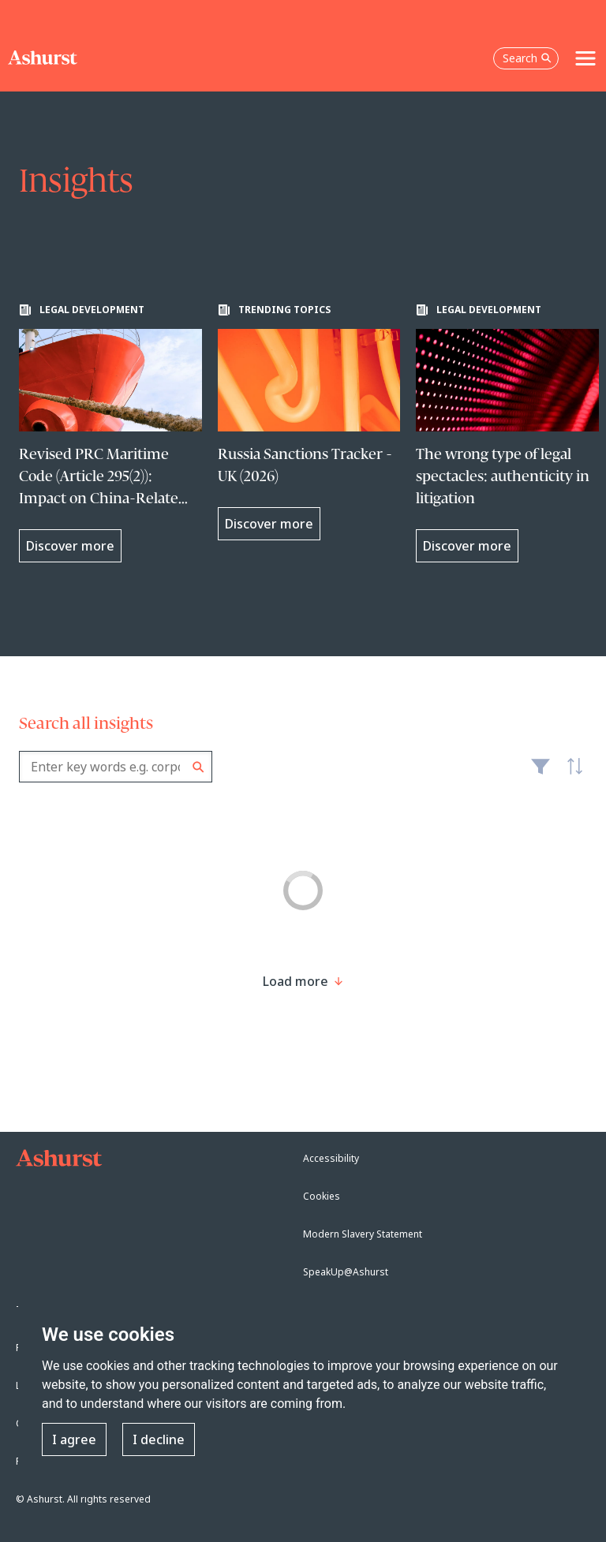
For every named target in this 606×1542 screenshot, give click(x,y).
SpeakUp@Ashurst (345, 1272)
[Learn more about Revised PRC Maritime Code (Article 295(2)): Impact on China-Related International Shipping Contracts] (110, 433)
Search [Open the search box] (527, 57)
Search (198, 767)
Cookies (321, 1196)
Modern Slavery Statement (362, 1234)
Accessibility (331, 1158)
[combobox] (115, 766)
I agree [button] (74, 1439)
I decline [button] (159, 1439)
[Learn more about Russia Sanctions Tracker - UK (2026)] (309, 422)
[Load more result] (295, 981)
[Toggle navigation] (585, 58)
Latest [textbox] (571, 775)
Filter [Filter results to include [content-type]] (540, 773)
